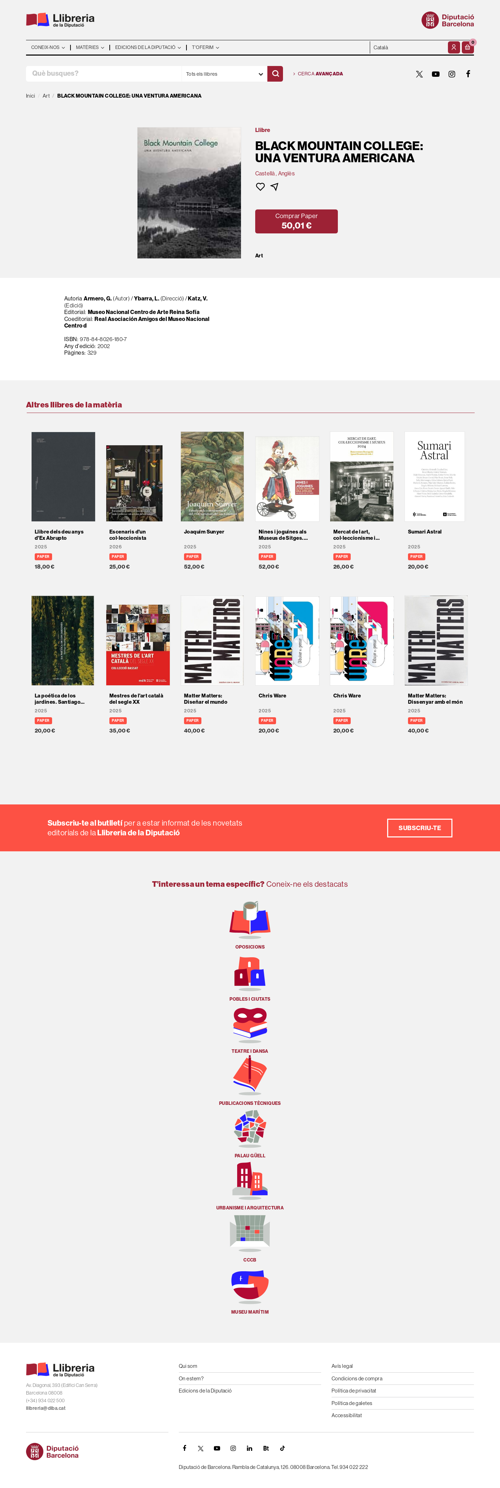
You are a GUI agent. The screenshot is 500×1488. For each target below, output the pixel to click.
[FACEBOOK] (468, 74)
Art (259, 256)
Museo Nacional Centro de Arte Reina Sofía (144, 311)
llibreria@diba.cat (46, 1408)
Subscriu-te (420, 828)
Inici (30, 96)
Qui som (188, 1366)
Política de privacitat (354, 1391)
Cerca (318, 74)
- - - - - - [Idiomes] (408, 47)
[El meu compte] (454, 47)
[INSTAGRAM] (452, 74)
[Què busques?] (104, 74)
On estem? (191, 1378)
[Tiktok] (282, 1448)
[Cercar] (275, 74)
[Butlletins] (266, 1448)
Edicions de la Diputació (205, 1391)
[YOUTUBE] (435, 74)
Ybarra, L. (147, 298)
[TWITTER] (419, 74)
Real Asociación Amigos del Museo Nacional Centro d (137, 322)
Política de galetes (352, 1403)
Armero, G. (98, 298)
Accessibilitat (347, 1415)
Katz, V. (198, 298)
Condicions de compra (357, 1378)
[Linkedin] (249, 1448)
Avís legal (342, 1366)
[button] (468, 47)
